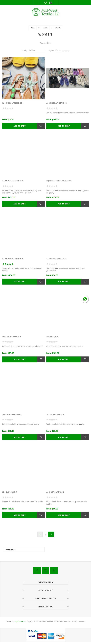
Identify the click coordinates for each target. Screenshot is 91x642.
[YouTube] (45, 570)
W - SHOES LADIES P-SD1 (12, 103)
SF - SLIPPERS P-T (9, 492)
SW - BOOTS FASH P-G (11, 414)
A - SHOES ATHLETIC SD (56, 103)
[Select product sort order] (37, 50)
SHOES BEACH (52, 336)
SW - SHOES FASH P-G (11, 336)
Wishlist (45, 2)
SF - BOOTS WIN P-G (55, 414)
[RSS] (54, 570)
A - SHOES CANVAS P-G (56, 258)
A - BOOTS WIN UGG (55, 492)
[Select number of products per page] (58, 50)
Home (33, 28)
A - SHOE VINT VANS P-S (12, 258)
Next (51, 534)
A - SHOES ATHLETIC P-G (12, 181)
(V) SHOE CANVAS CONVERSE (58, 181)
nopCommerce (20, 621)
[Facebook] (37, 570)
